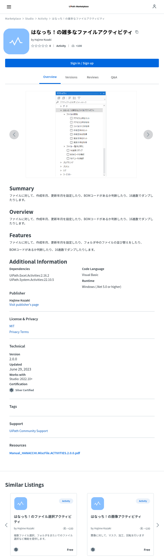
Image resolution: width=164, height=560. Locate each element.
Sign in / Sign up (82, 63)
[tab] (50, 78)
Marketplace (13, 18)
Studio (29, 18)
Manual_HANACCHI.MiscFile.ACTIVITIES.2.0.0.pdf (44, 453)
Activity (43, 18)
